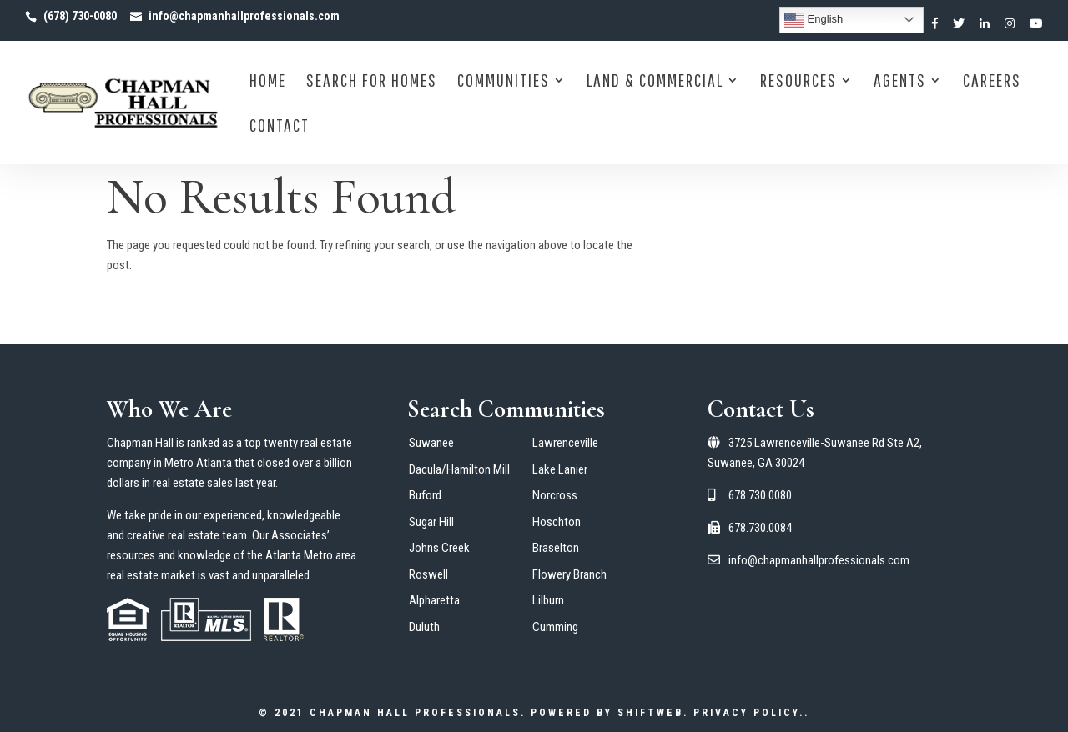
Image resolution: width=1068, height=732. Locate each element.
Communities (503, 82)
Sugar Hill (431, 521)
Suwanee (431, 442)
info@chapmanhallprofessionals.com (808, 560)
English (813, 20)
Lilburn (548, 600)
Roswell (428, 574)
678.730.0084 (750, 527)
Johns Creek (439, 547)
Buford (425, 495)
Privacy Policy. (748, 713)
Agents (900, 82)
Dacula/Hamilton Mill (459, 469)
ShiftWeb (650, 713)
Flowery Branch (569, 574)
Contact (279, 127)
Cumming (555, 626)
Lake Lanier (559, 469)
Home (267, 82)
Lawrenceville (565, 442)
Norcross (554, 495)
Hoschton (556, 521)
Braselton (555, 547)
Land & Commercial (655, 82)
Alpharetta (434, 600)
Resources (798, 82)
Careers (992, 82)
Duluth (424, 626)
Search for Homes (371, 82)
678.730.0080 (750, 495)
